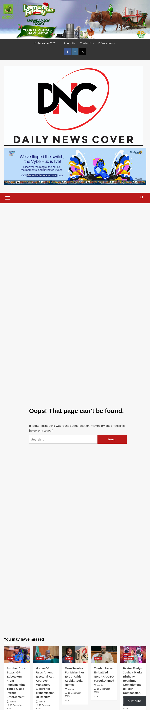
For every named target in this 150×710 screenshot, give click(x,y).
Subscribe (134, 701)
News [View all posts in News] (11, 659)
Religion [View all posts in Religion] (128, 659)
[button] (8, 197)
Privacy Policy (106, 43)
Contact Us (87, 43)
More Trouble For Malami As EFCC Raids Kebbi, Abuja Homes (75, 676)
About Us (69, 43)
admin (13, 701)
